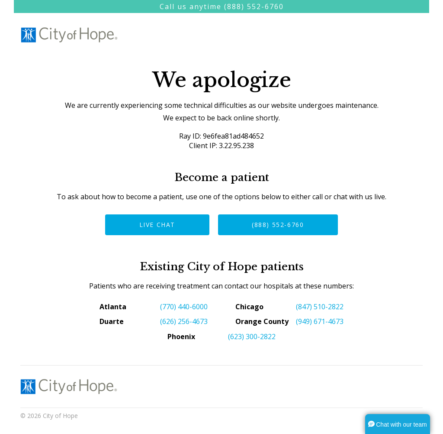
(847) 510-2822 (319, 306)
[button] (397, 424)
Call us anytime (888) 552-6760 (222, 6)
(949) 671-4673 (319, 321)
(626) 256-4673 (184, 321)
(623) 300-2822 (252, 336)
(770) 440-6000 (184, 306)
